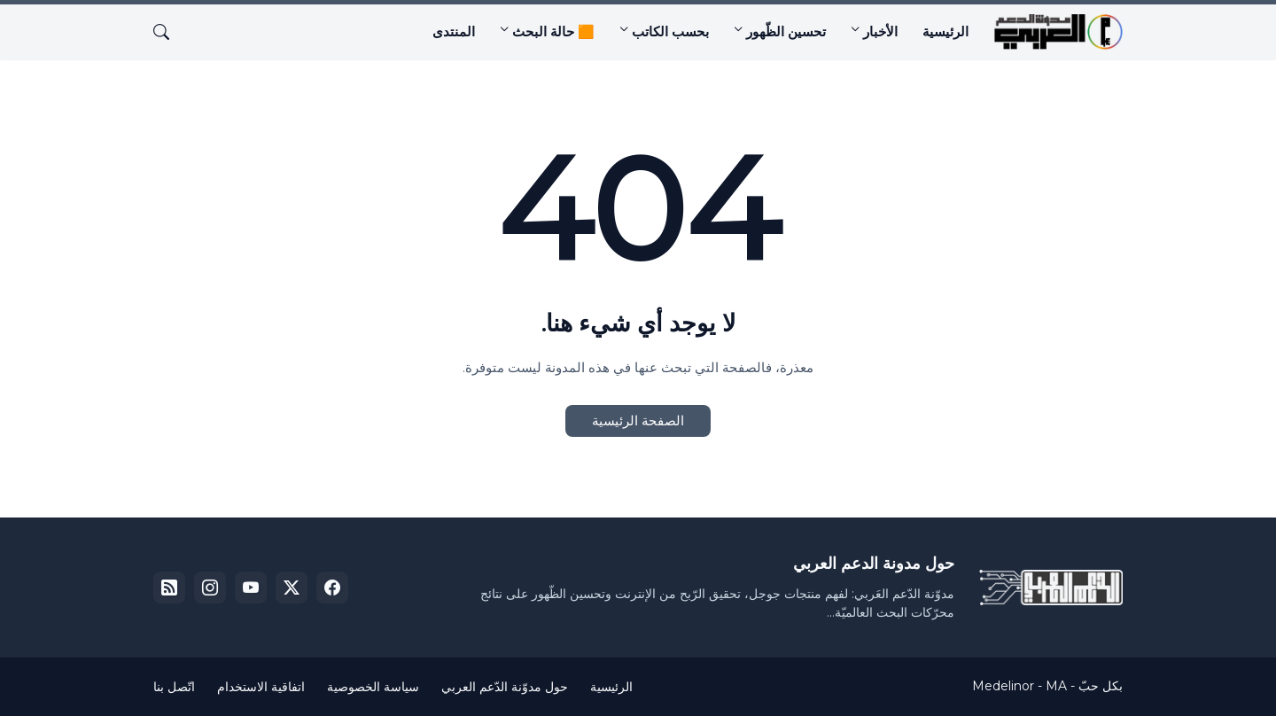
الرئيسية (945, 31)
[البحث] (168, 32)
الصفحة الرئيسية (638, 420)
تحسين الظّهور (786, 31)
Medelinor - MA (1019, 686)
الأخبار (880, 31)
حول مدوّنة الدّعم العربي (504, 687)
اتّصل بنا (174, 687)
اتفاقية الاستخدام (261, 687)
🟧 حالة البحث (553, 31)
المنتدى (453, 31)
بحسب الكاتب (670, 31)
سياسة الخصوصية (373, 687)
